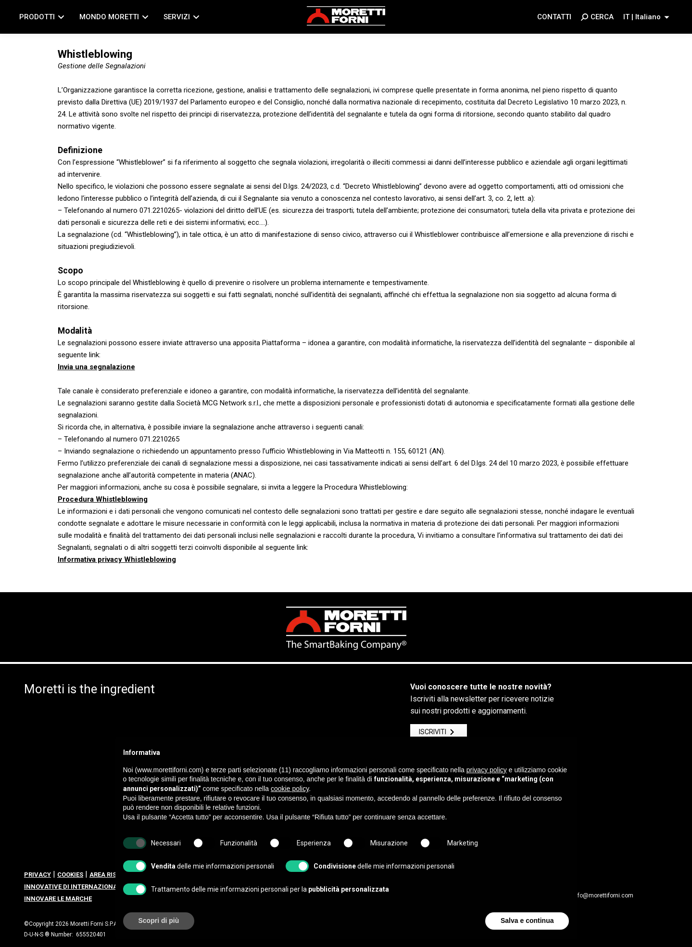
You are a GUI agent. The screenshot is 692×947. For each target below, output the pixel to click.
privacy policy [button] (486, 770)
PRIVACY (37, 874)
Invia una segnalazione (96, 367)
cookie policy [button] (290, 788)
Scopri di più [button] (158, 920)
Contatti (554, 17)
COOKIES (70, 874)
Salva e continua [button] (527, 920)
